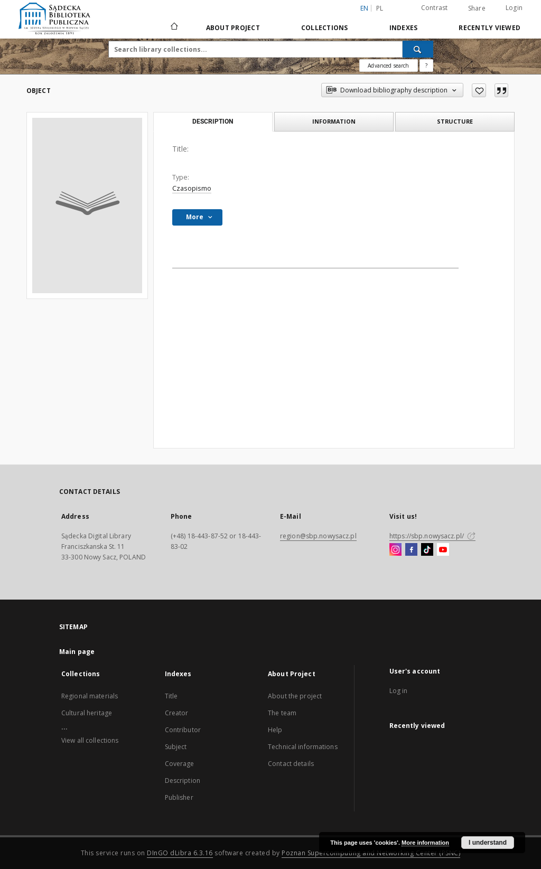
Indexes (403, 27)
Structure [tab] (455, 121)
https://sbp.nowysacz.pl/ (432, 535)
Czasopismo (191, 188)
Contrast (434, 7)
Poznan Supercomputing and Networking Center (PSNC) (371, 852)
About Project (233, 27)
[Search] (418, 49)
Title (171, 696)
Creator (177, 712)
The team (282, 712)
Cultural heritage (86, 712)
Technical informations (303, 746)
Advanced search (388, 65)
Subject (176, 746)
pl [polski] (380, 8)
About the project (295, 696)
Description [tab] (212, 121)
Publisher (179, 797)
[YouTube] (443, 550)
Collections (324, 27)
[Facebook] (411, 550)
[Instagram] (395, 550)
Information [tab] (334, 121)
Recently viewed (489, 27)
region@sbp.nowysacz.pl (318, 535)
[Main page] (173, 27)
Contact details (291, 763)
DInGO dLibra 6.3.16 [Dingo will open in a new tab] (180, 852)
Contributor (183, 729)
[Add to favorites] (479, 90)
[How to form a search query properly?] (426, 65)
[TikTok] (427, 550)
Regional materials (89, 696)
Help (275, 729)
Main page (77, 651)
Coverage (179, 763)
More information (425, 842)
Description (182, 780)
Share (477, 8)
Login (514, 7)
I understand (488, 842)
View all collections (89, 740)
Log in (398, 690)
